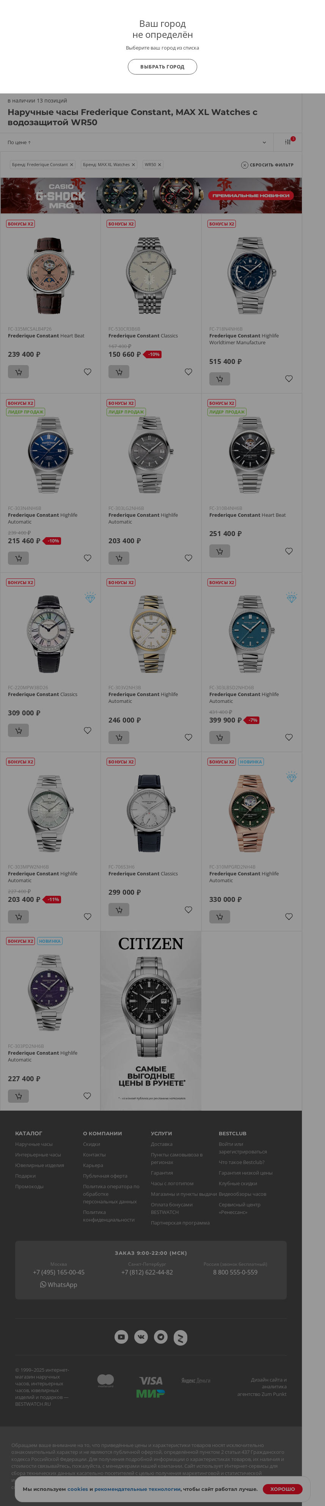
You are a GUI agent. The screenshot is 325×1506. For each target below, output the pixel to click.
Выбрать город (162, 66)
